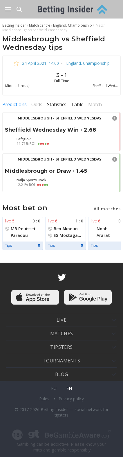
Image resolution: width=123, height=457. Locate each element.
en (69, 388)
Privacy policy (71, 398)
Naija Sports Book (31, 180)
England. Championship (87, 63)
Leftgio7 (24, 139)
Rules (44, 398)
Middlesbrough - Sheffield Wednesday (60, 118)
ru (54, 388)
